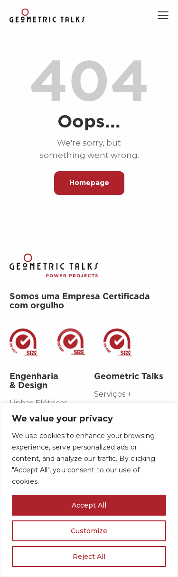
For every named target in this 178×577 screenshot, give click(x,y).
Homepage (89, 182)
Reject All (89, 556)
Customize (89, 531)
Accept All (89, 505)
